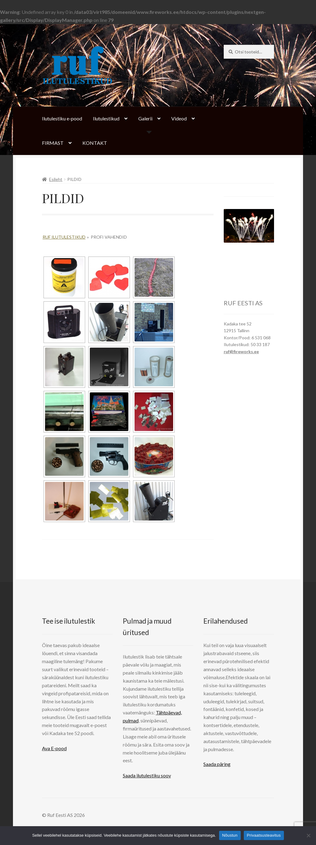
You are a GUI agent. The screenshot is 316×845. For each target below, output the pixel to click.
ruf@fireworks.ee (241, 351)
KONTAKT (94, 143)
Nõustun (230, 835)
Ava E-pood (54, 748)
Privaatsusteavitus (264, 835)
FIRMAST (53, 143)
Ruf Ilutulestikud (64, 237)
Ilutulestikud (106, 118)
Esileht (55, 179)
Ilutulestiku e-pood (62, 118)
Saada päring (217, 764)
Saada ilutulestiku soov (147, 775)
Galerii (145, 118)
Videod (179, 118)
